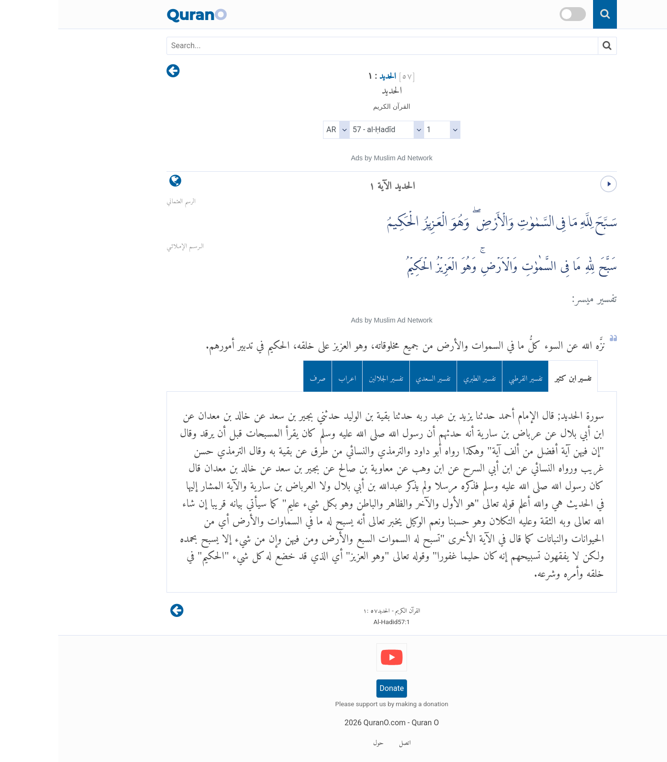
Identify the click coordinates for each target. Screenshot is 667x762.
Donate (334, 688)
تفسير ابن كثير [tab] (515, 376)
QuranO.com (326, 722)
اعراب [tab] (289, 376)
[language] (117, 183)
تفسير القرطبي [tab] (467, 376)
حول (320, 741)
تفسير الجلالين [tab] (328, 376)
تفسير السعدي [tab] (374, 376)
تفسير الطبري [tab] (421, 376)
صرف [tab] (259, 376)
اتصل (347, 741)
